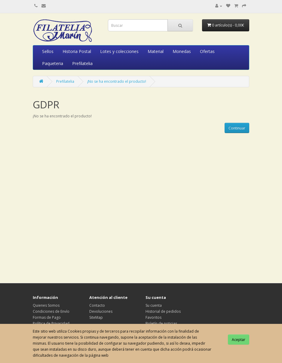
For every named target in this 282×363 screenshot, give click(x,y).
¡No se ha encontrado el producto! (116, 81)
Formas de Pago (47, 317)
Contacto (97, 305)
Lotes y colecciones (119, 51)
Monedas (182, 51)
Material (156, 51)
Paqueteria (52, 63)
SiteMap (96, 317)
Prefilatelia (82, 63)
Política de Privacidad (51, 323)
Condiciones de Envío (51, 311)
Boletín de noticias (161, 323)
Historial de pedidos (163, 311)
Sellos (48, 51)
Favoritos (153, 317)
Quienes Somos (46, 305)
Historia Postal (77, 51)
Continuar (236, 128)
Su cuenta (154, 305)
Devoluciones (100, 311)
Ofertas (207, 51)
